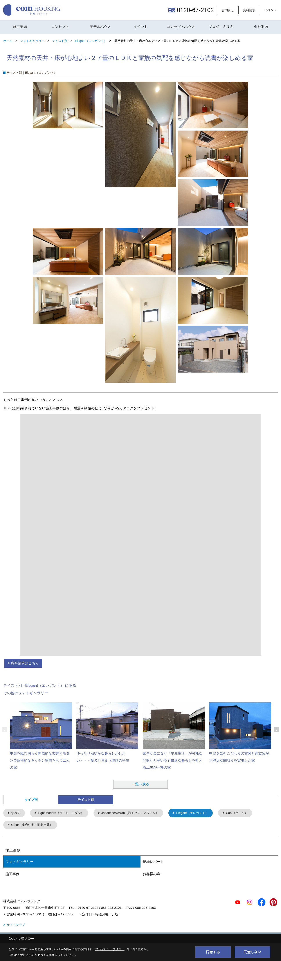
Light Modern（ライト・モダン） (63, 813)
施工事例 (12, 875)
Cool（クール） (247, 813)
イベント (270, 10)
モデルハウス (100, 27)
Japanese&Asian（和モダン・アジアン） (136, 813)
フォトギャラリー (19, 862)
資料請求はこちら (25, 663)
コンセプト (60, 27)
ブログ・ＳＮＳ (221, 27)
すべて (16, 813)
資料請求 (249, 10)
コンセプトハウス (181, 27)
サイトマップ (16, 925)
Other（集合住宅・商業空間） (33, 825)
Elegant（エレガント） (201, 813)
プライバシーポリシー (109, 949)
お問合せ (228, 10)
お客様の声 (151, 875)
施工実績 (20, 27)
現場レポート (153, 862)
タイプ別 (31, 799)
